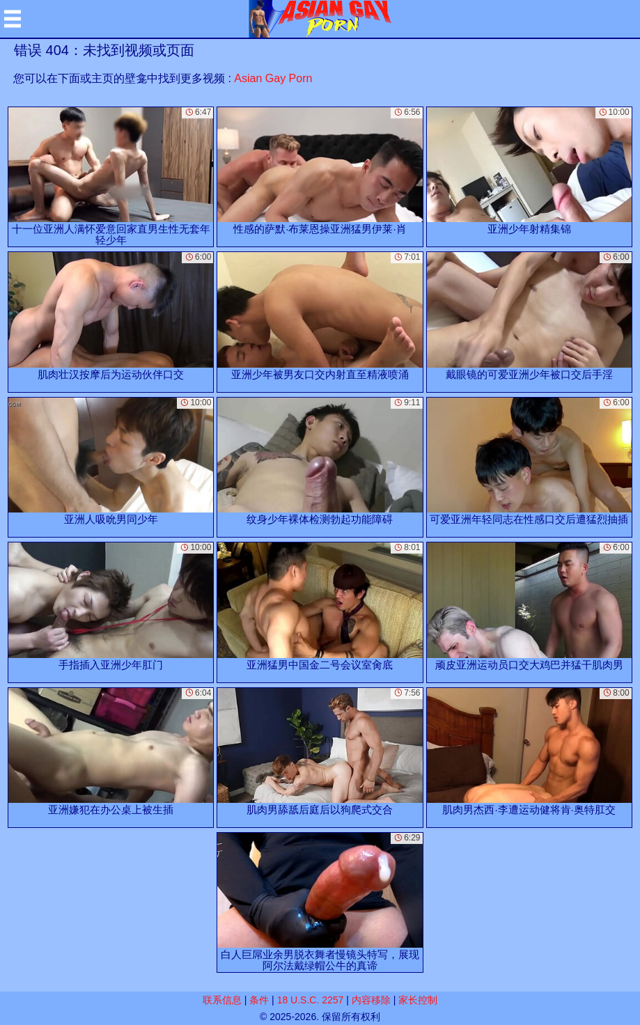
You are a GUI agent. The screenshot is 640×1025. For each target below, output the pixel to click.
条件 (259, 1000)
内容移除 (371, 1000)
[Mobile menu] (12, 19)
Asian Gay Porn (273, 78)
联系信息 (222, 1000)
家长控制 (417, 1000)
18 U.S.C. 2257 (310, 1000)
